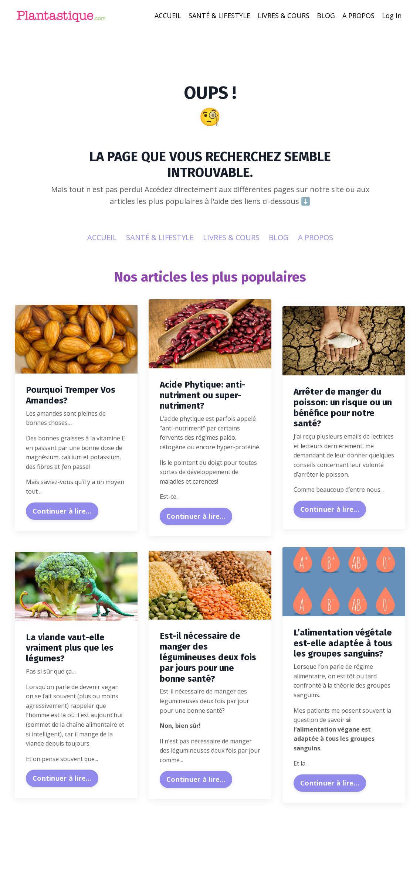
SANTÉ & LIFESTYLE (219, 15)
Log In (392, 15)
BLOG (326, 15)
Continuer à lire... (62, 511)
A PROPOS (358, 15)
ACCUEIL (168, 15)
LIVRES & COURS (283, 15)
